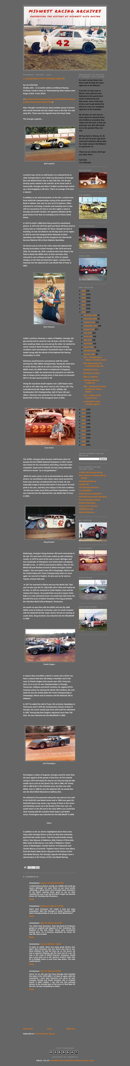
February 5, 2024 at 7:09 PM (51, 906)
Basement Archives (91, 373)
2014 (84, 427)
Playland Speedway (87, 503)
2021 (84, 308)
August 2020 (89, 329)
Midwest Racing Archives (65, 11)
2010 (84, 441)
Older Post (70, 1029)
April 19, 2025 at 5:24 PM (50, 971)
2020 (84, 312)
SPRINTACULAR (86, 509)
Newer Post (28, 1029)
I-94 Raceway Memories (89, 487)
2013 (84, 431)
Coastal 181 (84, 484)
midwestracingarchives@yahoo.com (72, 1061)
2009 (84, 445)
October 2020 (90, 322)
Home (49, 1029)
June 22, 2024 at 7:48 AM (50, 944)
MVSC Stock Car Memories (90, 494)
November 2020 (90, 319)
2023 (84, 301)
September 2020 (91, 326)
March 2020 (89, 347)
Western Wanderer (87, 512)
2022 (84, 305)
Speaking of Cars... (91, 370)
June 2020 (88, 336)
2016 (84, 420)
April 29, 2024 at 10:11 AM (51, 923)
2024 (84, 298)
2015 (84, 424)
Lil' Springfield (85, 490)
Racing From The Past (88, 506)
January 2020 (90, 354)
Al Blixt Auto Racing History (91, 472)
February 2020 (90, 351)
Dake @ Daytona (90, 377)
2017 (84, 417)
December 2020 (90, 315)
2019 (84, 409)
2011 (84, 438)
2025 (84, 294)
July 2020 (88, 333)
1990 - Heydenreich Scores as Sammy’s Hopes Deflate (94, 389)
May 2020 (88, 340)
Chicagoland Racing (87, 481)
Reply (31, 899)
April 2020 (88, 344)
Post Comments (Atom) (45, 1034)
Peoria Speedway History (89, 500)
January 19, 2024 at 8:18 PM (51, 883)
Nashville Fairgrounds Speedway (93, 497)
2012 (84, 434)
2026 (84, 291)
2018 (84, 413)
